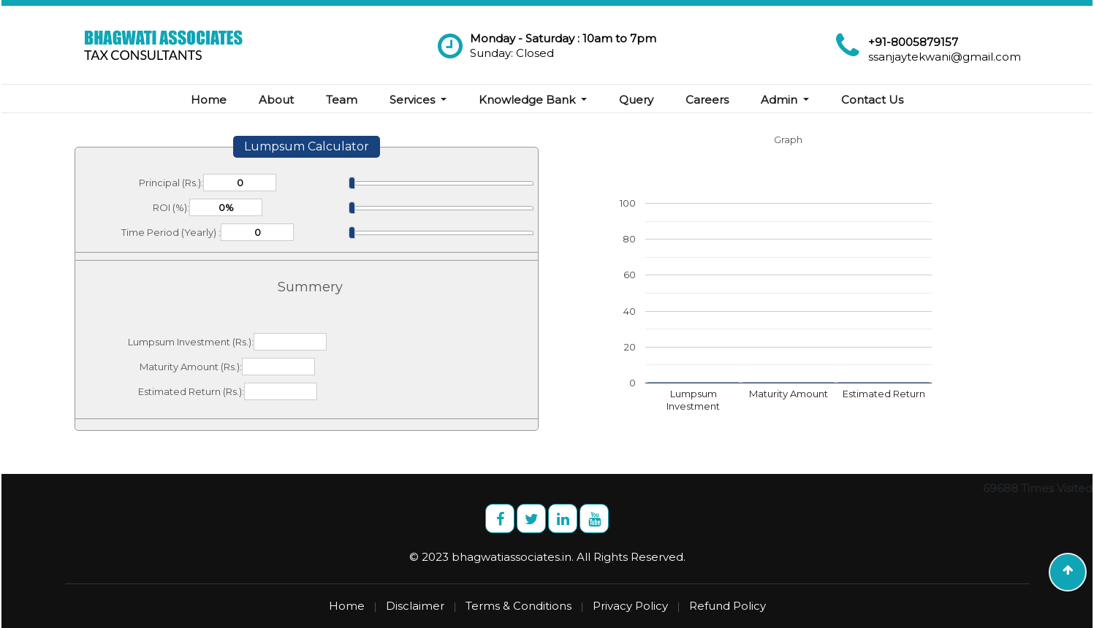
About (276, 100)
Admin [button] (780, 100)
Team (341, 100)
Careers (707, 100)
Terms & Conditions (518, 606)
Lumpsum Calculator (306, 146)
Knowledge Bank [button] (528, 100)
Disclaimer (415, 606)
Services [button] (414, 100)
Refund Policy (727, 606)
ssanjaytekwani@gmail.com (944, 57)
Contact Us (872, 100)
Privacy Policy (630, 606)
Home (209, 100)
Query (636, 100)
